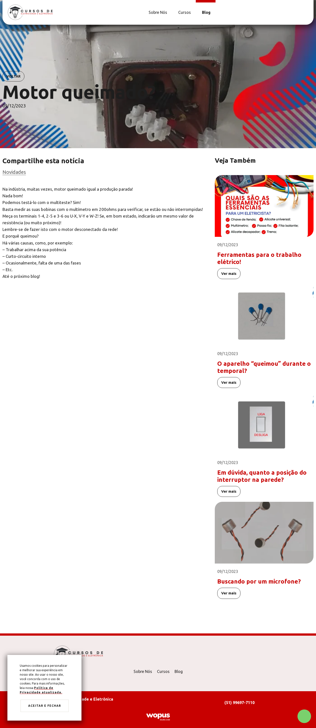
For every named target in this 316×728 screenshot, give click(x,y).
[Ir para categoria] (103, 172)
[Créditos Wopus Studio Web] (158, 716)
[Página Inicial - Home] (30, 12)
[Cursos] (184, 12)
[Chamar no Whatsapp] (304, 716)
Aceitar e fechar (44, 705)
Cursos (163, 671)
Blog (179, 671)
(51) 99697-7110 (239, 702)
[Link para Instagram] (307, 12)
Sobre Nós (143, 671)
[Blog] (206, 12)
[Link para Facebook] (305, 12)
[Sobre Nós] (157, 12)
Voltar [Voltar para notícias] (13, 76)
